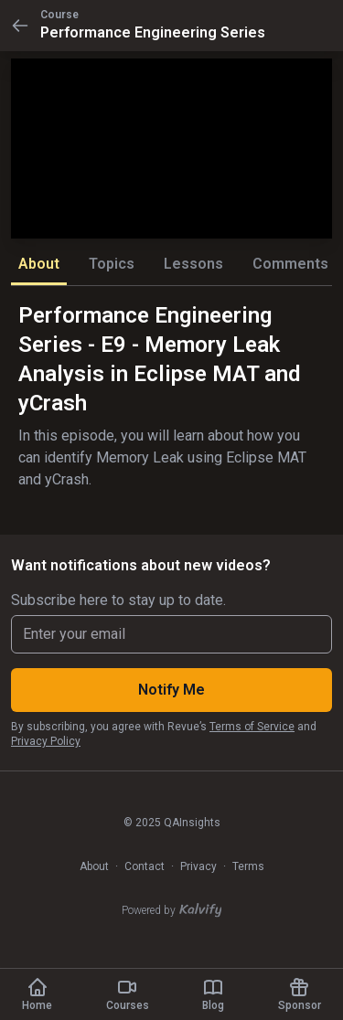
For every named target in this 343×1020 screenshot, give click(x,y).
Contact (144, 866)
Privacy (198, 866)
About (94, 866)
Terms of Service (252, 726)
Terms (248, 866)
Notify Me (171, 689)
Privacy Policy (45, 741)
